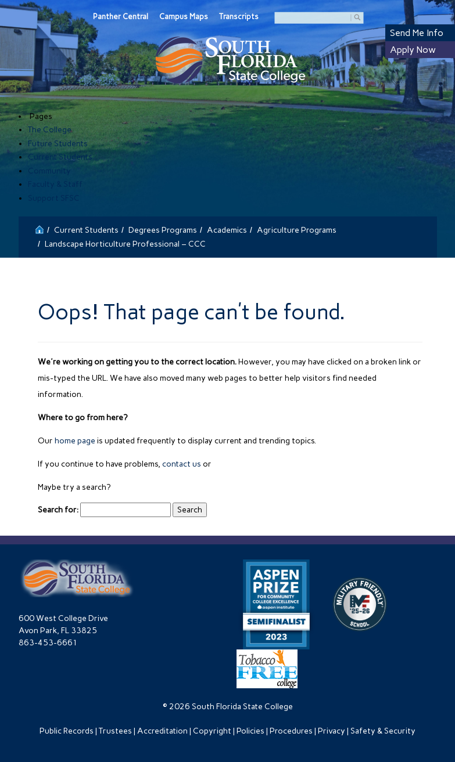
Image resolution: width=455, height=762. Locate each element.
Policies (250, 731)
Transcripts (239, 16)
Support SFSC (54, 198)
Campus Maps (183, 16)
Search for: (58, 510)
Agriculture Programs (296, 230)
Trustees (115, 731)
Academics (227, 230)
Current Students (60, 157)
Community (49, 171)
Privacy (331, 731)
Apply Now (413, 49)
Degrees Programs (162, 230)
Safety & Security (382, 731)
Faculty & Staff (55, 184)
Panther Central (120, 16)
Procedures (291, 731)
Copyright (212, 731)
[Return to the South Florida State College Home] (39, 228)
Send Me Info (416, 32)
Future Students (58, 144)
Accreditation (162, 731)
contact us (181, 464)
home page (75, 441)
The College (49, 130)
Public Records (67, 731)
